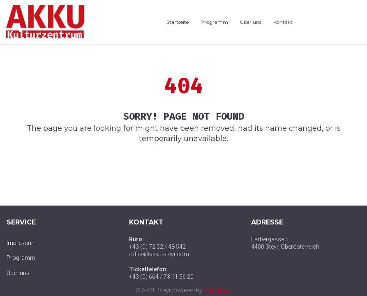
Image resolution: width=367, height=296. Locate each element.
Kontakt (283, 22)
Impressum (22, 243)
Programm (214, 22)
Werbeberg (217, 290)
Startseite (177, 22)
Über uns (250, 22)
